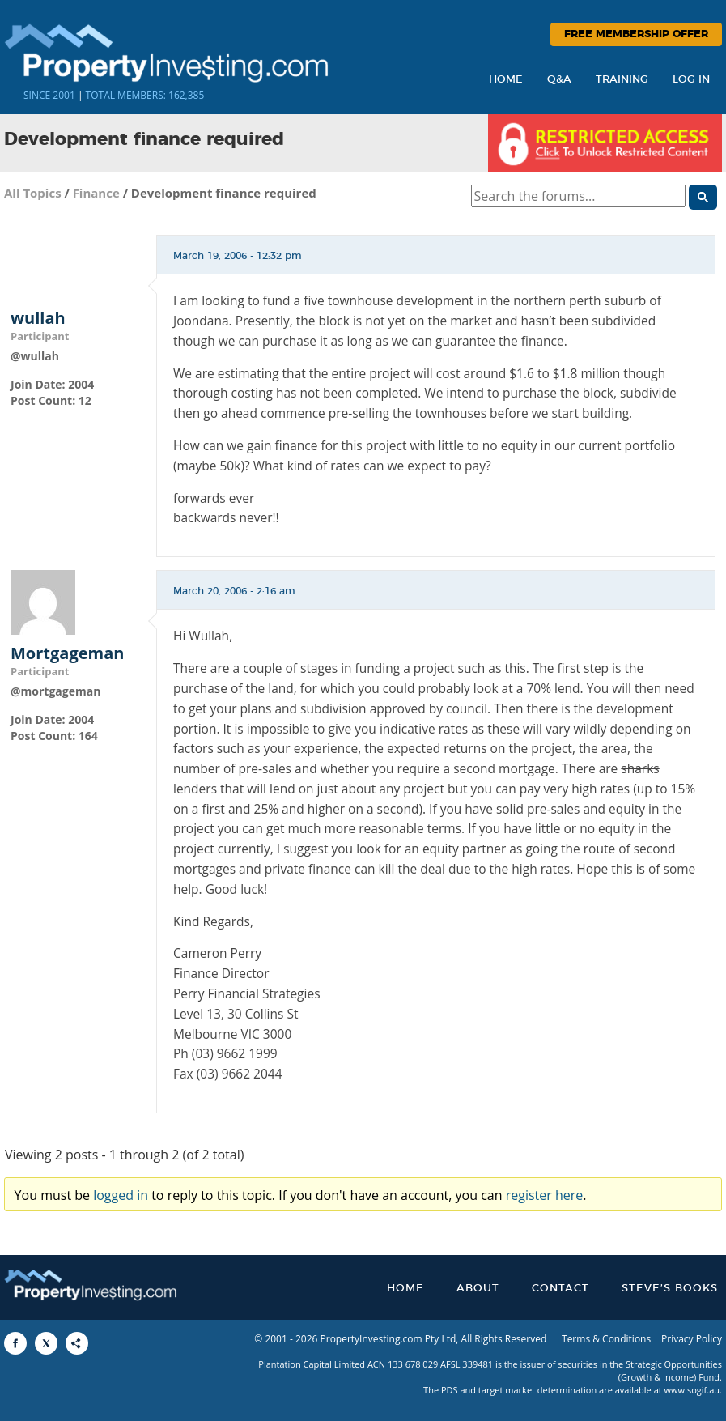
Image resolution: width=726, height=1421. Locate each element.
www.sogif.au (692, 1390)
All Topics (33, 193)
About (477, 1288)
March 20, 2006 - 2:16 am (234, 591)
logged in (120, 1195)
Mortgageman (67, 653)
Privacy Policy (691, 1339)
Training (622, 79)
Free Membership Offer (636, 34)
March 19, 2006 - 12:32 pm (237, 256)
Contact (560, 1288)
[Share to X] (46, 1343)
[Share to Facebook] (15, 1343)
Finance (96, 193)
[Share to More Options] (77, 1343)
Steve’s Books (670, 1288)
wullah (38, 318)
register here (545, 1195)
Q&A (559, 79)
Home (506, 79)
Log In (691, 79)
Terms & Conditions (606, 1339)
